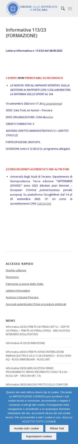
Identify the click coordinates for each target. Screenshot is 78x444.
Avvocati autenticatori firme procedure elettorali (36, 304)
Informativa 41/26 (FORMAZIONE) (25, 343)
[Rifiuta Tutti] (73, 415)
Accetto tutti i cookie (26, 428)
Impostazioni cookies (39, 436)
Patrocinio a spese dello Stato (24, 284)
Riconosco (12, 277)
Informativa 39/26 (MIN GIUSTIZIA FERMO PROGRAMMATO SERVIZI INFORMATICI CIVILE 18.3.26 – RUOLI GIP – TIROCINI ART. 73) (37, 371)
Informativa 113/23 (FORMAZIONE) (26, 32)
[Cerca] (61, 8)
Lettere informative (18, 290)
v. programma (52, 103)
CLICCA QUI (44, 203)
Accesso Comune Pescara (22, 297)
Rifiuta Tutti (57, 428)
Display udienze (16, 270)
